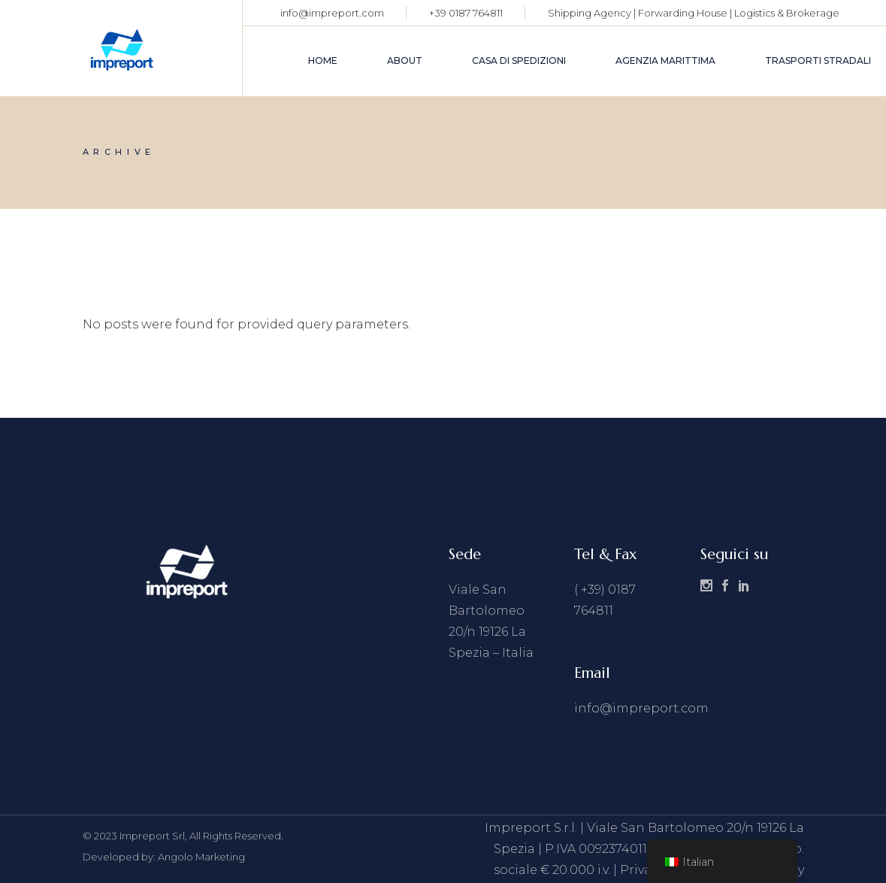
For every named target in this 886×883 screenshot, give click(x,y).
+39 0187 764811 (466, 13)
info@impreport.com (332, 13)
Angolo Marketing (201, 857)
